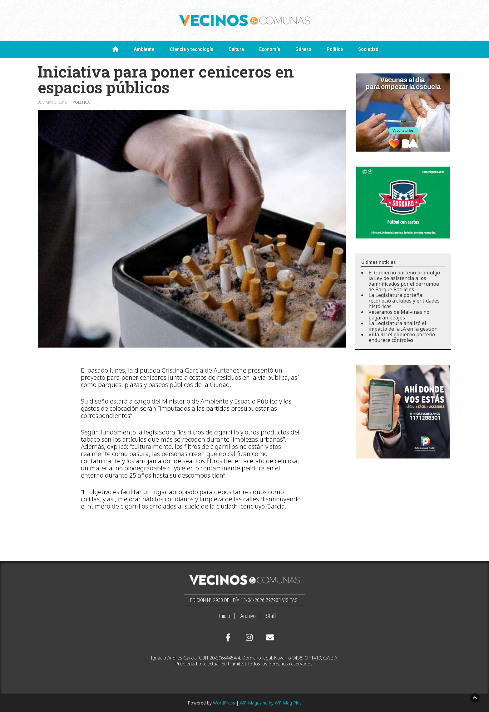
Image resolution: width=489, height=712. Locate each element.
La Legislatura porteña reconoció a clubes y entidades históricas (404, 301)
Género (303, 49)
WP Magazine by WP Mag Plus (271, 703)
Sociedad (368, 49)
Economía (269, 49)
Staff (271, 616)
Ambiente (144, 49)
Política (335, 49)
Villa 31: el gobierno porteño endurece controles (401, 337)
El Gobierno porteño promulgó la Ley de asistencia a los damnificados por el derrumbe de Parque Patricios (404, 281)
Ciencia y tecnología (191, 49)
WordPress (224, 703)
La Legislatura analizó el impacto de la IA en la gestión (402, 326)
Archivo (248, 616)
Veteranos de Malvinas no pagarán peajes (398, 314)
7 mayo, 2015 (54, 102)
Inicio (224, 616)
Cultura (236, 49)
